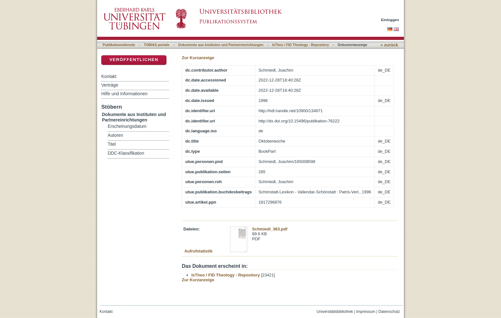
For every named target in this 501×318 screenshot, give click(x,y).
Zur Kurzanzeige (198, 57)
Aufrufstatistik (198, 251)
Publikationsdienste (119, 45)
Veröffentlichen (133, 59)
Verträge (109, 85)
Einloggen (390, 20)
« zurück (389, 45)
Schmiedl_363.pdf (270, 229)
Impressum (365, 311)
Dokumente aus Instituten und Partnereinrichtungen (221, 45)
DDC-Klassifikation (126, 153)
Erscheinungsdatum (127, 126)
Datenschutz (389, 311)
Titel (112, 144)
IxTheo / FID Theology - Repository (300, 45)
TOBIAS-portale (156, 45)
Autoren (115, 135)
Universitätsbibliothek (335, 311)
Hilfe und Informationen (124, 93)
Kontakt (108, 76)
